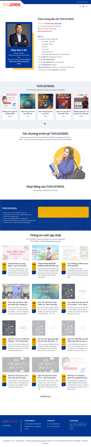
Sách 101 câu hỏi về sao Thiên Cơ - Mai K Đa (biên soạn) (48, 303)
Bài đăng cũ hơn (45, 396)
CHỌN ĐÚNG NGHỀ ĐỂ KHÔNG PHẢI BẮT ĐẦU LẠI (48, 264)
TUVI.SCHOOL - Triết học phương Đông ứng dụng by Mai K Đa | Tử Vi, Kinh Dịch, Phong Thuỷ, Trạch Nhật (48, 441)
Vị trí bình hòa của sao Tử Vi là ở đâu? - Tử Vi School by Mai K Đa (78, 303)
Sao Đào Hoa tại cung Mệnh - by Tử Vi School (17, 264)
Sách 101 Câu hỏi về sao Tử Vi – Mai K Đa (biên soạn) (47, 376)
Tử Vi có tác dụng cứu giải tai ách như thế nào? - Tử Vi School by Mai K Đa (48, 340)
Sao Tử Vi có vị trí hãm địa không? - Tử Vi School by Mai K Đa (18, 340)
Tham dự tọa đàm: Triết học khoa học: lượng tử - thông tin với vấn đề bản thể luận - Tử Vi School (18, 303)
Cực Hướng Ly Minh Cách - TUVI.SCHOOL (78, 264)
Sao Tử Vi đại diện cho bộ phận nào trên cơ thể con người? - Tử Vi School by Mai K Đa (78, 340)
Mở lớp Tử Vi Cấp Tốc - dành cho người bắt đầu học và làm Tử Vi (77, 376)
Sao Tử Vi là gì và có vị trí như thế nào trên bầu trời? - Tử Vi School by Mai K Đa (18, 376)
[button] (45, 124)
